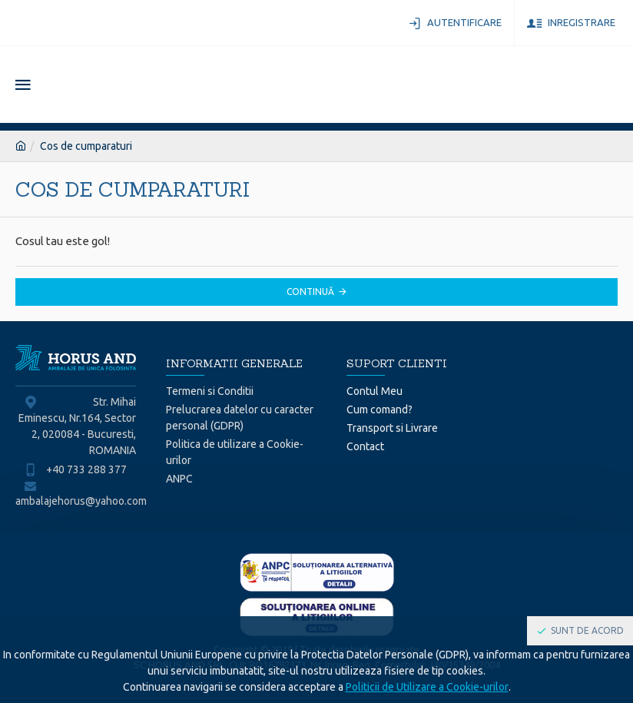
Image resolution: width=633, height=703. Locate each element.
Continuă (310, 292)
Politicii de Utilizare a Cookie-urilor (427, 687)
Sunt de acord (587, 630)
